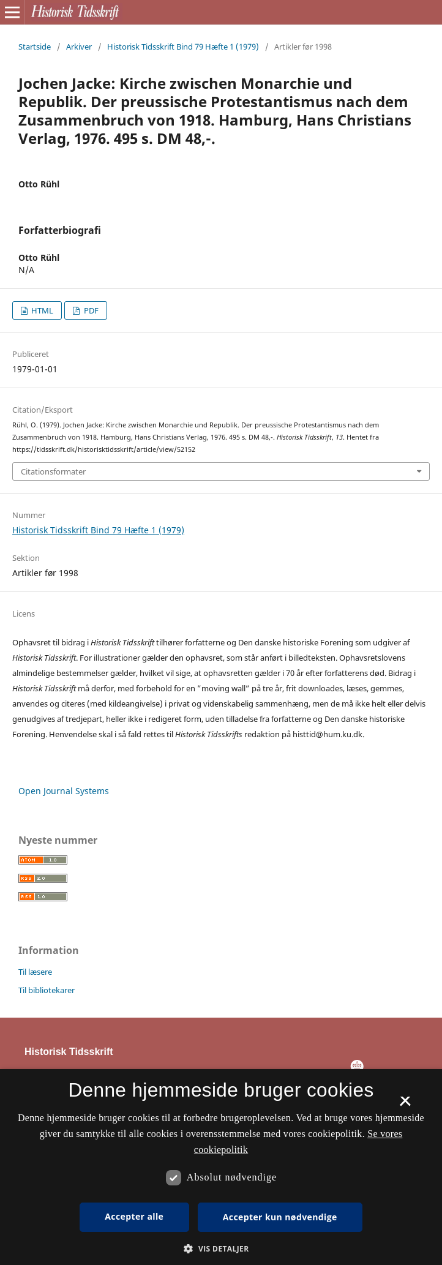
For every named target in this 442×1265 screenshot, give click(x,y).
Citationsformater (53, 471)
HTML (41, 310)
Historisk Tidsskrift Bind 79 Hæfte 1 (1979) (183, 46)
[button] (221, 1248)
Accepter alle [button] (134, 1216)
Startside (34, 46)
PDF (90, 310)
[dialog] (221, 1167)
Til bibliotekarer (46, 990)
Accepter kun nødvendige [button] (280, 1217)
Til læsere (35, 971)
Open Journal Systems (63, 791)
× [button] (405, 1105)
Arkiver (79, 46)
